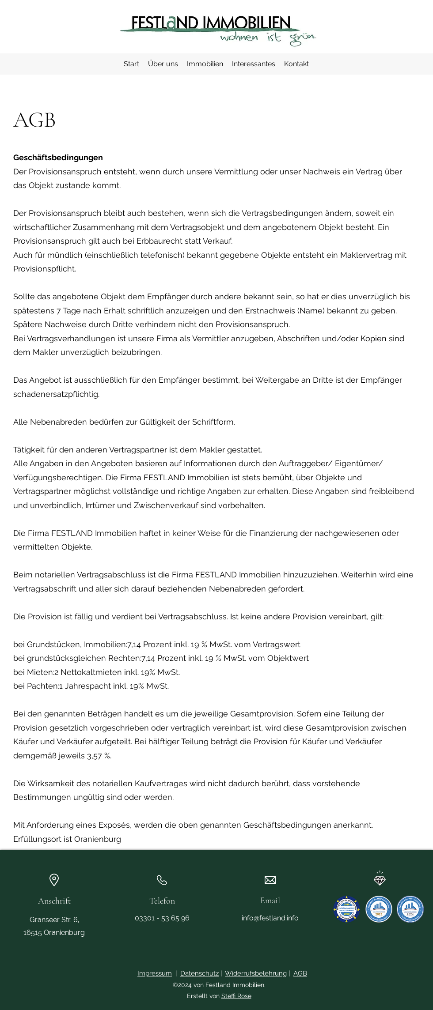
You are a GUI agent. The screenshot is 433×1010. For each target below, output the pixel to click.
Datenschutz (199, 973)
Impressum (154, 973)
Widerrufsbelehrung (256, 973)
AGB (300, 973)
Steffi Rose (236, 995)
